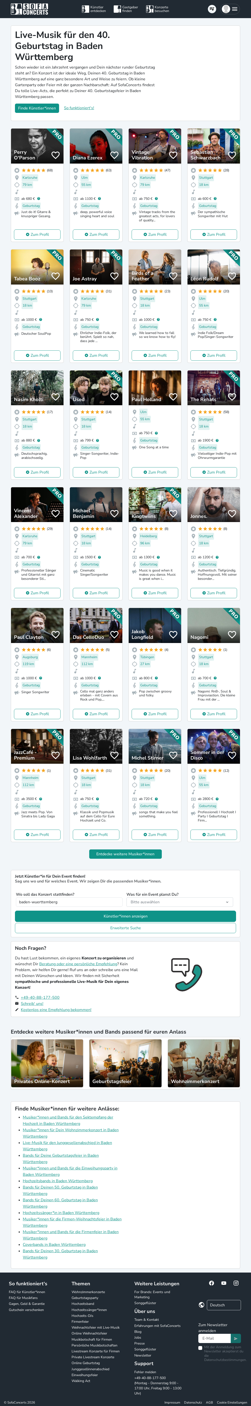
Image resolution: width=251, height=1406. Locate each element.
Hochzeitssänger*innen (89, 1310)
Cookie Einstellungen (232, 1402)
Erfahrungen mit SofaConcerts (157, 1325)
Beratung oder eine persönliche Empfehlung (78, 964)
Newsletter (142, 1355)
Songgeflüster (145, 1303)
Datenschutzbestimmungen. (225, 1360)
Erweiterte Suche (125, 928)
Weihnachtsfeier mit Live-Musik (96, 1327)
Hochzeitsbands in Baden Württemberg (58, 1181)
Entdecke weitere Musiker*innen (125, 854)
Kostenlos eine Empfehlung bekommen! (56, 1010)
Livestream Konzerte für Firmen (96, 1351)
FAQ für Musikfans (23, 1298)
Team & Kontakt (146, 1319)
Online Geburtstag (86, 1363)
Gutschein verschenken (26, 1310)
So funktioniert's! (79, 108)
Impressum (172, 1402)
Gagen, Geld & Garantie (27, 1303)
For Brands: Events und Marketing (152, 1294)
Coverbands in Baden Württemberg (54, 1244)
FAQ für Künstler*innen (27, 1292)
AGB (209, 1402)
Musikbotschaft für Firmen (92, 1339)
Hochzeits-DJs (82, 1315)
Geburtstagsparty (85, 1298)
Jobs (137, 1337)
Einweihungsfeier (85, 1375)
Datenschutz (193, 1402)
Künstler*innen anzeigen (126, 916)
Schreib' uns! (32, 1003)
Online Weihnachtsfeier (89, 1333)
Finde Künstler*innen (37, 108)
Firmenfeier (80, 1321)
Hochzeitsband (83, 1303)
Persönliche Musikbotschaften (94, 1345)
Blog (137, 1331)
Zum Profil (40, 234)
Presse (139, 1343)
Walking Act (81, 1381)
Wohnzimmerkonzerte (88, 1292)
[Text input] (214, 1338)
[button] (230, 9)
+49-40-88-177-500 (40, 997)
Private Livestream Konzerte (93, 1357)
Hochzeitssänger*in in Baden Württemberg (61, 1212)
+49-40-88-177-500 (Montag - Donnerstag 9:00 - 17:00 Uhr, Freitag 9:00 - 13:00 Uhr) (157, 1386)
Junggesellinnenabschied (90, 1369)
